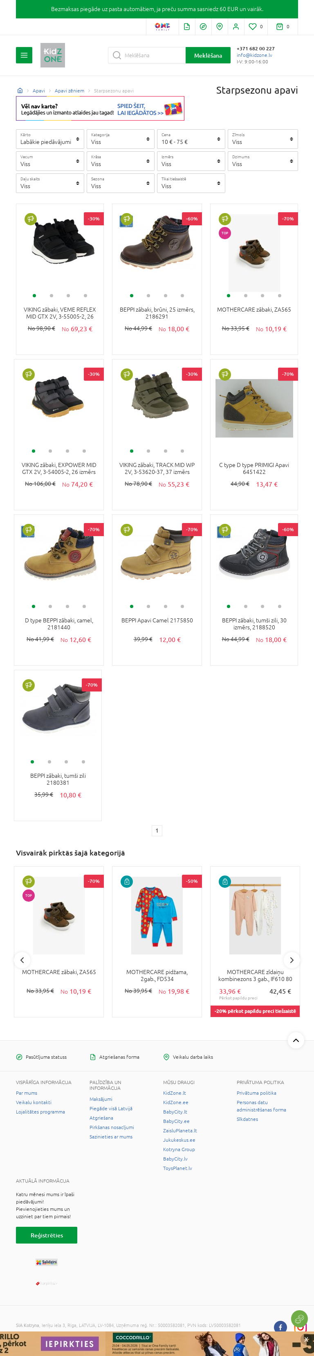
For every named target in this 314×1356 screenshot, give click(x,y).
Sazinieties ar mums (111, 1137)
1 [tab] (34, 295)
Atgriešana (101, 1118)
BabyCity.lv (175, 1159)
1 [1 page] (157, 830)
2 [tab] (51, 295)
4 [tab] (85, 295)
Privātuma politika (256, 1093)
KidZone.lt (174, 1093)
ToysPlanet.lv (177, 1168)
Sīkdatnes (247, 1119)
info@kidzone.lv (254, 55)
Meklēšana (208, 55)
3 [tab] (68, 295)
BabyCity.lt (175, 1112)
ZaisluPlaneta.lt (180, 1131)
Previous (22, 960)
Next (292, 960)
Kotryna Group (179, 1149)
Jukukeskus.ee (179, 1140)
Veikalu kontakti (34, 1102)
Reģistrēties (47, 1235)
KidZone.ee (175, 1102)
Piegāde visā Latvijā (111, 1108)
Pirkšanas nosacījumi (112, 1127)
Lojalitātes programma (40, 1112)
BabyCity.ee (176, 1121)
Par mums (26, 1093)
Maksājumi (101, 1099)
